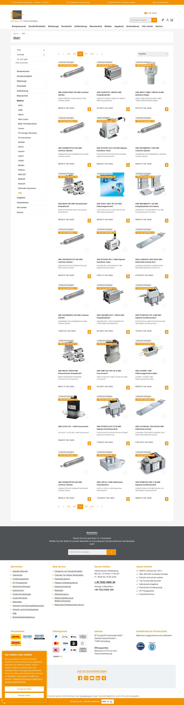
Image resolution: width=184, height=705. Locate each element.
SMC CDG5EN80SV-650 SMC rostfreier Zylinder (73, 316)
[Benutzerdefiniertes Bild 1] (140, 646)
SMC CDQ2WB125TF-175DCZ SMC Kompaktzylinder (110, 316)
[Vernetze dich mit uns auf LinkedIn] (98, 678)
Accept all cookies (24, 689)
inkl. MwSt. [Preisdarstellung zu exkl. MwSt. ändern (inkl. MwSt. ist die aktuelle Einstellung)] (150, 13)
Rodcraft (21, 184)
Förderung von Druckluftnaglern (68, 571)
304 (69, 54)
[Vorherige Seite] (63, 54)
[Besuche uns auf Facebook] (80, 678)
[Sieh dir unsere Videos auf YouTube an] (92, 678)
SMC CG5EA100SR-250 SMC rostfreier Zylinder (73, 93)
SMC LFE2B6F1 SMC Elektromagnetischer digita (146, 372)
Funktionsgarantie (21, 579)
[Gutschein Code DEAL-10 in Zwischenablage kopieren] (111, 701)
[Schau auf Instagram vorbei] (86, 678)
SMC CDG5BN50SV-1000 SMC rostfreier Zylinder (147, 149)
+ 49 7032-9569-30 (104, 582)
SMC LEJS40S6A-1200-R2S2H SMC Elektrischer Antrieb (149, 427)
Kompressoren (23, 71)
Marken (20, 101)
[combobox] (140, 20)
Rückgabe (59, 590)
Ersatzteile (21, 86)
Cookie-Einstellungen (22, 594)
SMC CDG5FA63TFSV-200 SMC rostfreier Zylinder (70, 260)
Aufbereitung (22, 91)
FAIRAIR (21, 142)
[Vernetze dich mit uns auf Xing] (104, 678)
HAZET (21, 156)
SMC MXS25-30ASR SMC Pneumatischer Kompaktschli (70, 372)
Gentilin (21, 151)
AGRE (20, 110)
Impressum (18, 575)
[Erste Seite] (58, 54)
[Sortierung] (153, 54)
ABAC (20, 105)
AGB (15, 613)
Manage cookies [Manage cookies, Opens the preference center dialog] (24, 695)
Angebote (21, 198)
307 (86, 54)
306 (80, 54)
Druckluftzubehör (24, 76)
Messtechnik (22, 96)
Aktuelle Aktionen (20, 571)
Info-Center (21, 207)
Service (20, 212)
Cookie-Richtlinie (20, 598)
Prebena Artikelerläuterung (66, 583)
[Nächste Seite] (97, 54)
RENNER (21, 179)
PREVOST (22, 174)
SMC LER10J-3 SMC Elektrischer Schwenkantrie (110, 483)
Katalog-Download (63, 586)
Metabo (21, 165)
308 (92, 54)
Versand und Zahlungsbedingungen (28, 606)
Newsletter (17, 602)
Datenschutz (18, 590)
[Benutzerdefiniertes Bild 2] (152, 646)
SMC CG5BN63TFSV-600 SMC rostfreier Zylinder (70, 149)
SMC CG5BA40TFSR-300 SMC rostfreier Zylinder (70, 483)
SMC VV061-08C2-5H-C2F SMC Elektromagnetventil (109, 205)
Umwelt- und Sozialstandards (25, 609)
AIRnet (21, 115)
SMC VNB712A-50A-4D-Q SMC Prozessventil (109, 372)
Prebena (21, 170)
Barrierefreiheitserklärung (24, 617)
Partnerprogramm (62, 579)
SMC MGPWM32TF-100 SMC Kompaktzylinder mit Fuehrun (147, 205)
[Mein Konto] (167, 20)
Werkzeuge (21, 81)
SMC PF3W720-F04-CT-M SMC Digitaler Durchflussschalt (109, 427)
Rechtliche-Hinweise (21, 586)
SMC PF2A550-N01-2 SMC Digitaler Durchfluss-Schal (111, 260)
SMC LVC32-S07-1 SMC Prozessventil (73, 426)
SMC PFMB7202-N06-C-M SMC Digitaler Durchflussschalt (147, 483)
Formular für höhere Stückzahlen (69, 575)
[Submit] (111, 552)
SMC (20, 193)
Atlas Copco (23, 119)
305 (75, 54)
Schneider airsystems (27, 188)
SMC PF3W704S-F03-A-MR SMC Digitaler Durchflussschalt (148, 316)
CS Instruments (24, 138)
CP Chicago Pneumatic (27, 133)
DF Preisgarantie (20, 583)
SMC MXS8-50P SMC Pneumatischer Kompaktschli (72, 205)
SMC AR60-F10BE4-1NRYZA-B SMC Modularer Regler (149, 93)
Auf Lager (24, 59)
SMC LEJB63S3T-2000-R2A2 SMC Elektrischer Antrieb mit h (148, 260)
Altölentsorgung (62, 594)
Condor (21, 128)
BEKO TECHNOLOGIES (27, 124)
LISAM (21, 161)
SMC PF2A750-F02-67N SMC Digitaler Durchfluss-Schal (112, 149)
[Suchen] (154, 20)
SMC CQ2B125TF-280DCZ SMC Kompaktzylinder (109, 93)
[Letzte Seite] (102, 54)
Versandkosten (85, 696)
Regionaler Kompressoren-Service (69, 605)
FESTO (21, 147)
